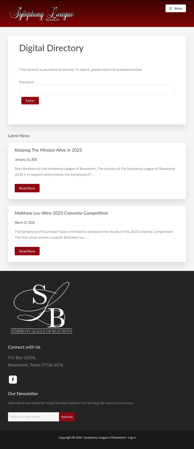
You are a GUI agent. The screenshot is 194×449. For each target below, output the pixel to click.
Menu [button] (178, 8)
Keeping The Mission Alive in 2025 (48, 149)
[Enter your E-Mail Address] (41, 416)
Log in (132, 437)
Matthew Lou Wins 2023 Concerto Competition (61, 212)
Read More (29, 188)
